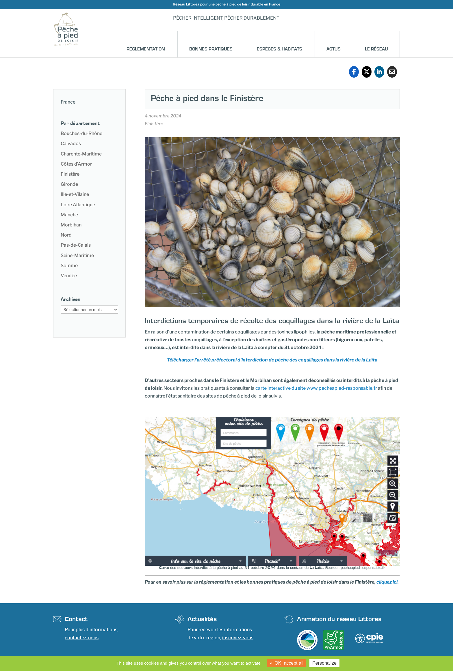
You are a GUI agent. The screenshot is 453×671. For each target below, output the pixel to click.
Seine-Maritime (77, 255)
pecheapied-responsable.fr (363, 568)
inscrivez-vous (237, 637)
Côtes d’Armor (76, 164)
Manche (69, 215)
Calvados (71, 143)
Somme (69, 265)
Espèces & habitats (279, 49)
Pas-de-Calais (76, 245)
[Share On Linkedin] (379, 72)
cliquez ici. (387, 582)
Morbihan (71, 225)
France (68, 102)
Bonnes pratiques (211, 49)
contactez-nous (82, 637)
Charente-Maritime (81, 154)
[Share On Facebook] (354, 72)
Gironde (69, 184)
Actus (333, 49)
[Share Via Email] (392, 72)
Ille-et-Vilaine (75, 194)
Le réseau (376, 49)
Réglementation (146, 49)
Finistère (70, 174)
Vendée (69, 275)
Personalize (324, 663)
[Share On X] (367, 72)
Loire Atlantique (78, 204)
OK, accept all (286, 663)
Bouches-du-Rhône (81, 133)
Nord (66, 235)
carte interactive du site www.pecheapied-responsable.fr (316, 388)
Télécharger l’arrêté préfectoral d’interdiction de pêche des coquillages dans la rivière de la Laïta (272, 360)
